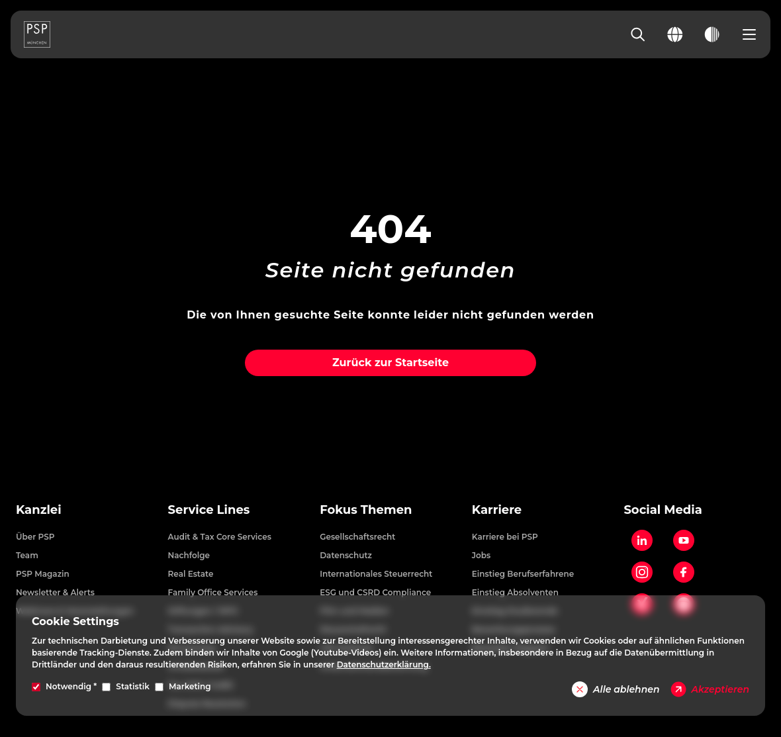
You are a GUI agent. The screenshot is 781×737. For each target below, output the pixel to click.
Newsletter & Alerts (55, 592)
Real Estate (191, 574)
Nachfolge (189, 555)
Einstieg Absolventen (515, 592)
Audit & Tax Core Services (219, 537)
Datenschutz (346, 555)
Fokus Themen (366, 510)
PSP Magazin (42, 574)
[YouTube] (683, 540)
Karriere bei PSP (505, 537)
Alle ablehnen (615, 689)
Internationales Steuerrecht (376, 574)
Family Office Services (213, 592)
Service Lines (209, 510)
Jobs (481, 555)
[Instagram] (642, 572)
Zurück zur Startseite (390, 362)
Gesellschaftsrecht (357, 537)
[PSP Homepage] (37, 34)
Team (27, 555)
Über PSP (35, 537)
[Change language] (675, 34)
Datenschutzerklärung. (384, 664)
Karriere (497, 510)
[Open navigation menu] (749, 34)
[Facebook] (683, 572)
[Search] (638, 34)
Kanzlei (39, 510)
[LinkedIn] (642, 540)
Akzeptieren (709, 689)
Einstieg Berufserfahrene (523, 574)
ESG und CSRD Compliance (375, 592)
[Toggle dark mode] (712, 34)
